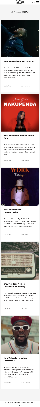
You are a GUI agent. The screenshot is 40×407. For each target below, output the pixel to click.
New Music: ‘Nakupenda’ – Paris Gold (19, 136)
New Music (25, 160)
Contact (20, 405)
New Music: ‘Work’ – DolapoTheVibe (13, 211)
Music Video (25, 382)
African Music (26, 86)
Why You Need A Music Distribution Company (14, 285)
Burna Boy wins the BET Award (19, 61)
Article (24, 308)
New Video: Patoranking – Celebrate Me (16, 359)
